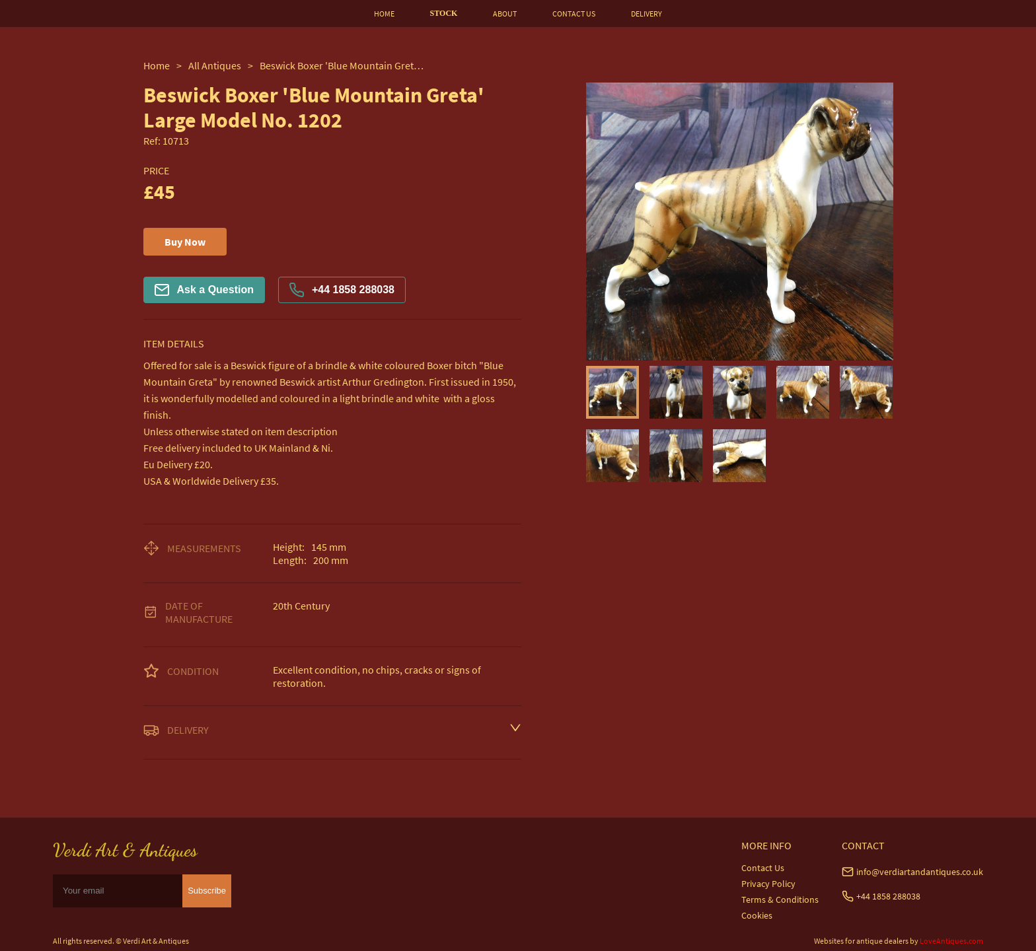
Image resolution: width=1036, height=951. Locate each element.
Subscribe (207, 891)
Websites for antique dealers (861, 941)
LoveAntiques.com (951, 941)
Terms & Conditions (780, 899)
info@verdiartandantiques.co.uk (919, 872)
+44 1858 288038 (341, 290)
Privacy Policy (768, 884)
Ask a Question (204, 290)
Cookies (756, 915)
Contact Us (762, 868)
